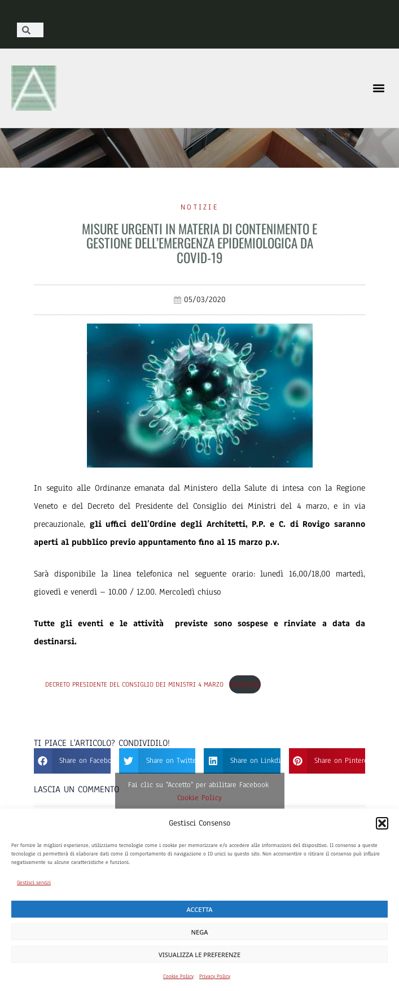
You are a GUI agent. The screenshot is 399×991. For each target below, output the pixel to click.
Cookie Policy (178, 976)
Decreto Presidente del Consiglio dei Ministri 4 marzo (134, 684)
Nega (199, 932)
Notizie (199, 207)
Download (245, 684)
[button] (382, 823)
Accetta (200, 909)
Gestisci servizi (34, 882)
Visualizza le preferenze (199, 954)
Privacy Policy (214, 976)
